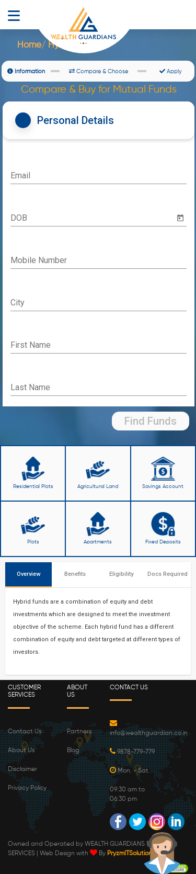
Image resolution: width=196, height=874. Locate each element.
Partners (79, 732)
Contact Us (24, 732)
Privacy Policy (27, 788)
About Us (21, 750)
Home (29, 45)
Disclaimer (22, 769)
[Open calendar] (180, 218)
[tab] (98, 120)
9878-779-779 (132, 752)
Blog (73, 750)
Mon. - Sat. (130, 771)
